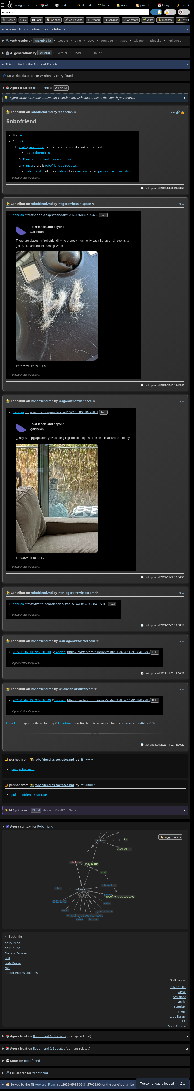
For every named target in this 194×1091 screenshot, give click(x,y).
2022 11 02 (178, 987)
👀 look (37, 19)
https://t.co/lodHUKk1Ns (138, 723)
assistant (83, 171)
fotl (7, 958)
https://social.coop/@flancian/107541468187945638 (61, 215)
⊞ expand (93, 19)
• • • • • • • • (94, 40)
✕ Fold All (61, 88)
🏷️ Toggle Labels (170, 837)
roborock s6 (41, 152)
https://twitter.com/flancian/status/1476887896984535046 (66, 604)
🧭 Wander (53, 19)
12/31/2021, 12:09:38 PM (31, 366)
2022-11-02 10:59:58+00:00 (32, 652)
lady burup (13, 963)
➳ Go (23, 19)
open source (105, 171)
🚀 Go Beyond (74, 19)
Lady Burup (14, 723)
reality (23, 147)
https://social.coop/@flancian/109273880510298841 (61, 412)
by (95, 759)
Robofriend (65, 723)
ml (116, 171)
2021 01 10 (12, 948)
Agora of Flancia (46, 1084)
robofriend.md (42, 112)
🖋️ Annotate (130, 19)
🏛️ (32, 1084)
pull (14, 795)
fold (103, 215)
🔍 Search (8, 19)
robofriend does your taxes (53, 159)
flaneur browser (16, 953)
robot (19, 141)
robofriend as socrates (61, 165)
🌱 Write (148, 19)
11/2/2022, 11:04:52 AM (30, 558)
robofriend (36, 147)
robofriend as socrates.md (54, 759)
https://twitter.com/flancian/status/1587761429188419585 (108, 652)
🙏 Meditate (165, 19)
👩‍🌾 (8, 112)
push (14, 769)
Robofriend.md (42, 401)
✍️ (182, 112)
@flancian (88, 759)
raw (172, 112)
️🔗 (178, 112)
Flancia (28, 159)
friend (22, 135)
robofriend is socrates (32, 795)
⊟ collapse (111, 19)
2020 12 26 (12, 943)
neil (7, 968)
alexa (62, 171)
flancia (181, 1001)
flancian (18, 215)
